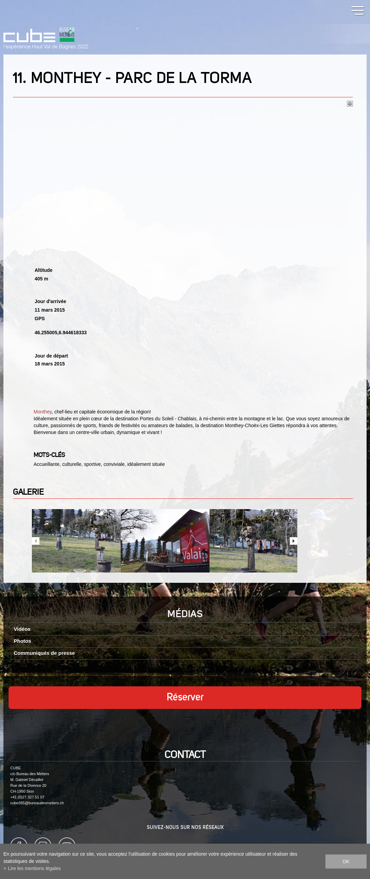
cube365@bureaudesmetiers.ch (37, 803)
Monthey (43, 411)
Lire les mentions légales (34, 868)
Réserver (185, 698)
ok (346, 861)
